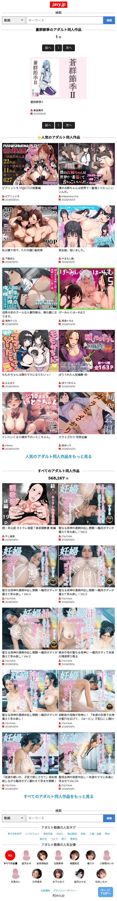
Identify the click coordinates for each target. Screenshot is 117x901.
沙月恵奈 (37, 876)
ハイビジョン (32, 833)
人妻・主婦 (95, 833)
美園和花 (74, 857)
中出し (60, 833)
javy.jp (59, 4)
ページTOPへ (105, 892)
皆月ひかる (80, 876)
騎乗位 (73, 838)
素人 (64, 838)
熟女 (107, 833)
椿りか (91, 857)
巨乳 (83, 833)
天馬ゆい (16, 876)
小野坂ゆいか (107, 857)
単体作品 (48, 833)
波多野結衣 (42, 857)
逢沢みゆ (26, 857)
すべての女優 (10, 857)
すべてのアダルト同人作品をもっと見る (58, 797)
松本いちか (101, 876)
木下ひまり (58, 876)
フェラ (54, 838)
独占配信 (72, 833)
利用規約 (45, 890)
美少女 (43, 838)
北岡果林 (58, 857)
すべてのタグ (14, 833)
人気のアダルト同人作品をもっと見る (58, 457)
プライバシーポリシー (64, 890)
